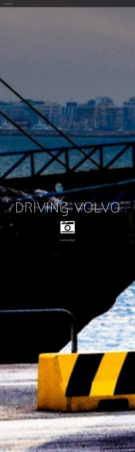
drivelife (8, 3)
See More (67, 251)
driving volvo (67, 206)
